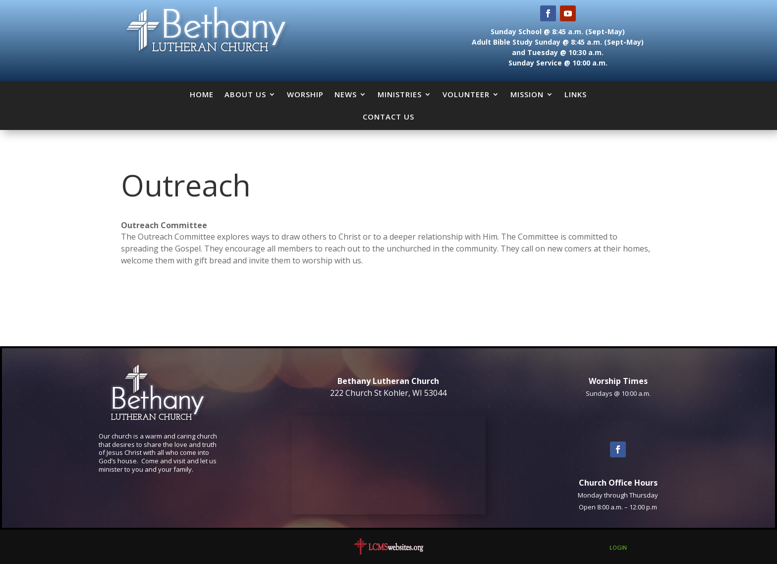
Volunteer (466, 94)
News (345, 94)
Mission (527, 94)
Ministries (400, 94)
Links (575, 94)
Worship (305, 94)
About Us (245, 94)
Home (202, 94)
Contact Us (388, 117)
